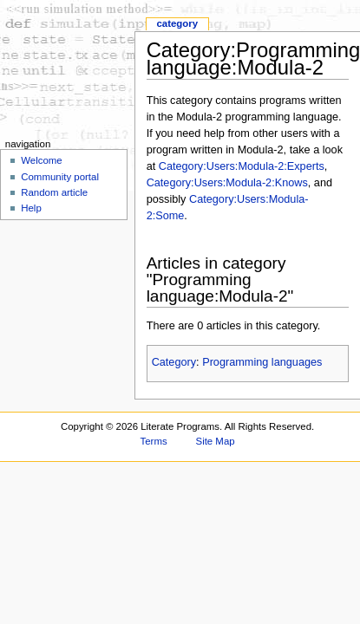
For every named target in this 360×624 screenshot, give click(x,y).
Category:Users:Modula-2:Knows (227, 183)
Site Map (215, 441)
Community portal (60, 177)
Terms (154, 441)
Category (174, 362)
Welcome (41, 160)
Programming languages (262, 362)
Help (31, 208)
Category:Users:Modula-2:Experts (241, 166)
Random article (54, 192)
